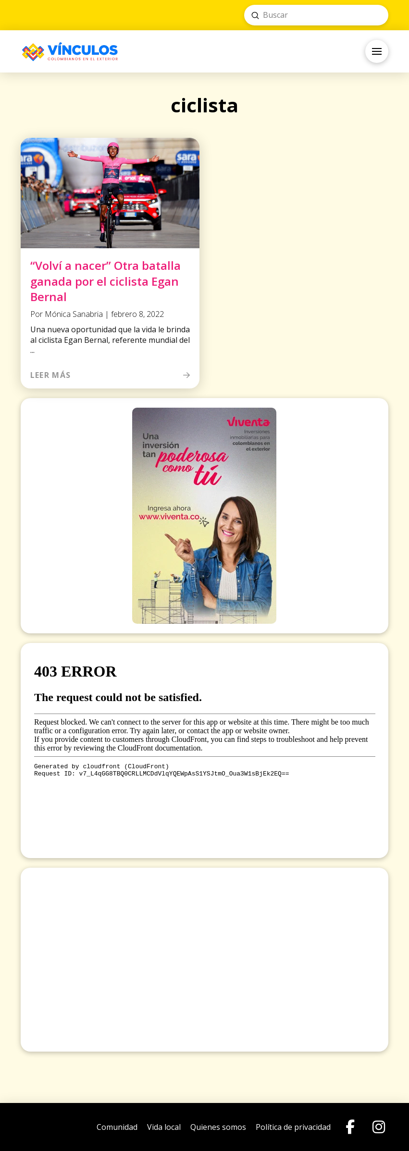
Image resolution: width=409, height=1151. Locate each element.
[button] (376, 51)
